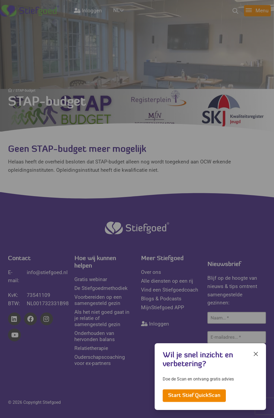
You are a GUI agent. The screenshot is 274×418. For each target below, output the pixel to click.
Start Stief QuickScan (194, 395)
